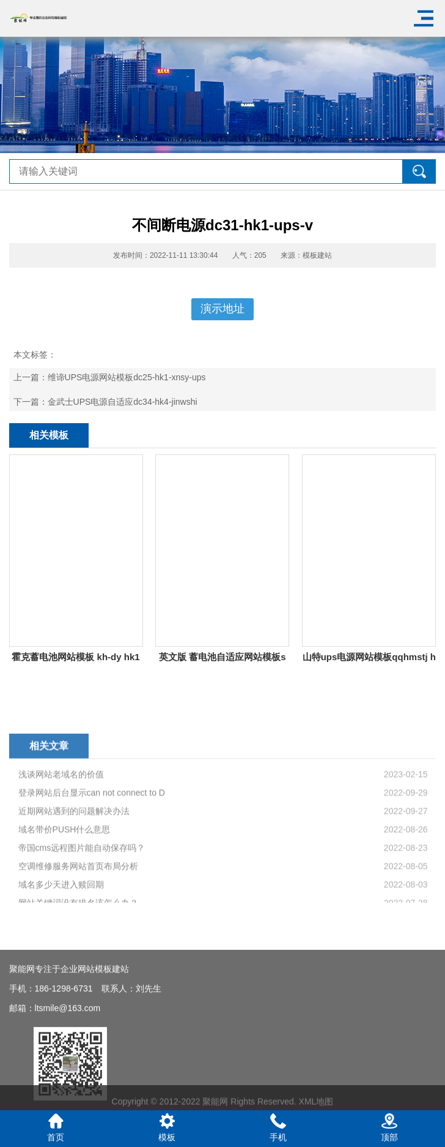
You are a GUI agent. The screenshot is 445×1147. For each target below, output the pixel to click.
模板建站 (317, 255)
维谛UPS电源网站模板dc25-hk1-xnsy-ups (127, 377)
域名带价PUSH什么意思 (64, 903)
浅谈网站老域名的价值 (61, 847)
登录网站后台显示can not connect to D (91, 866)
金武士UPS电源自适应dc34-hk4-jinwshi (122, 402)
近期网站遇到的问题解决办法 (74, 884)
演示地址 (222, 309)
